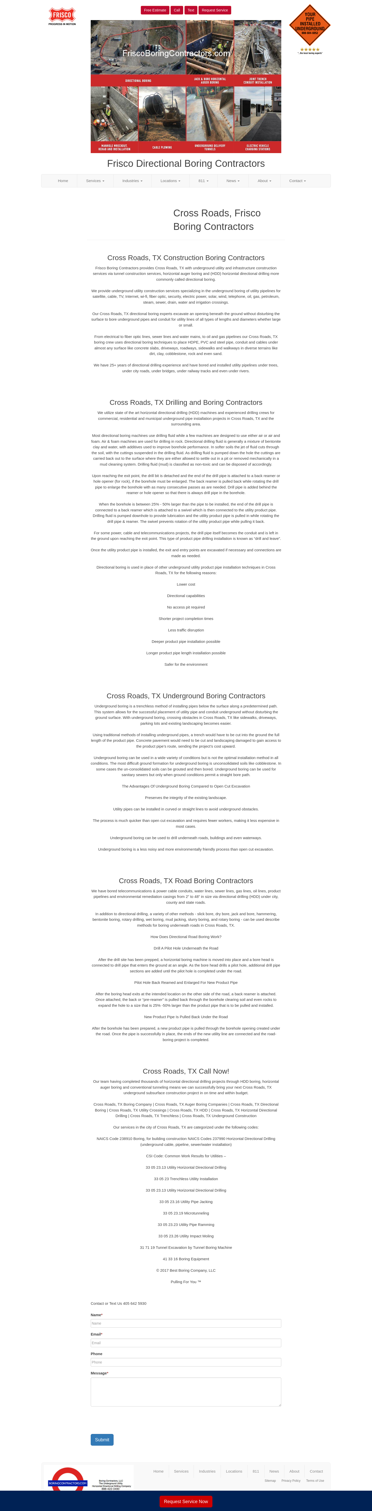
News (233, 181)
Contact (297, 181)
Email (96, 1334)
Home (63, 181)
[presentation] (129, 1420)
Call (177, 10)
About (264, 181)
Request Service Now (186, 1501)
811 (203, 181)
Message (99, 1373)
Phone (96, 1354)
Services (95, 181)
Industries (132, 181)
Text (191, 10)
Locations (170, 181)
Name (97, 1315)
